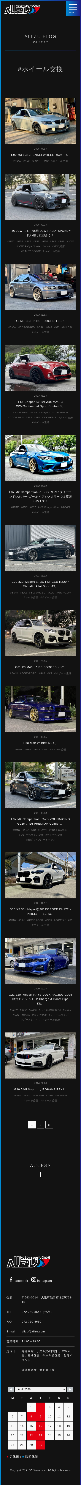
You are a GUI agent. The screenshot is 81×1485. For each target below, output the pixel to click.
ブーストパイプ (32, 1019)
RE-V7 (66, 507)
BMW (18, 161)
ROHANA (62, 1095)
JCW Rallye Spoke (29, 246)
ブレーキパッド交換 (31, 834)
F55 (20, 241)
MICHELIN (64, 592)
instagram (41, 1281)
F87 (33, 507)
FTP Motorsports (51, 1010)
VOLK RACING (59, 830)
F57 (37, 241)
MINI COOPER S (46, 417)
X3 (50, 673)
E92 (27, 161)
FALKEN (39, 1095)
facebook (18, 1281)
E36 (37, 749)
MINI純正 (59, 246)
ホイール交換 (60, 161)
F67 (62, 241)
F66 (53, 241)
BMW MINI (21, 412)
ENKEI (37, 161)
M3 (47, 161)
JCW (71, 241)
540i (27, 1095)
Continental (61, 412)
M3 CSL (68, 327)
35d (22, 920)
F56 (29, 241)
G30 (50, 1095)
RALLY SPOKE (32, 251)
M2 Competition (49, 507)
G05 (49, 920)
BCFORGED (27, 327)
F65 (45, 241)
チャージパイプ (59, 1015)
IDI (34, 830)
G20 (51, 592)
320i (24, 592)
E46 (49, 327)
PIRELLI (61, 920)
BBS (25, 507)
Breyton (45, 412)
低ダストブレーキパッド (41, 839)
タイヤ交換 (66, 417)
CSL (41, 327)
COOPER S (17, 417)
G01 (42, 673)
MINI (12, 241)
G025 (68, 1010)
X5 (71, 920)
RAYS (43, 830)
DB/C (33, 1010)
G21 (16, 1015)
